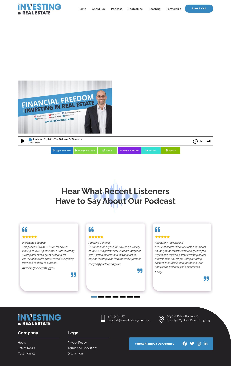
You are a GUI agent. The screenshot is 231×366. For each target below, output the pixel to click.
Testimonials (26, 353)
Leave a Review (131, 150)
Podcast (116, 8)
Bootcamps (135, 8)
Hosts (22, 342)
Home (82, 8)
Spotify (172, 150)
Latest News (26, 348)
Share (109, 150)
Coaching (154, 8)
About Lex (98, 8)
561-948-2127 (116, 316)
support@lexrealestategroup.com (129, 320)
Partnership (173, 8)
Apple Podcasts (63, 150)
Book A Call (199, 8)
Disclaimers (76, 353)
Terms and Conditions (83, 348)
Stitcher (152, 150)
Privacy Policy (77, 342)
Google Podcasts (86, 150)
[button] (94, 297)
